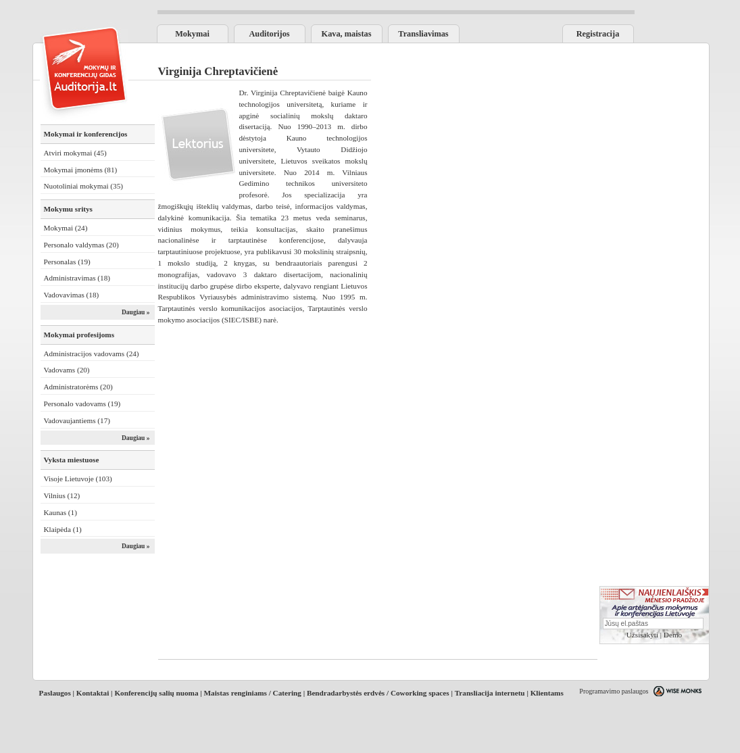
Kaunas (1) (60, 512)
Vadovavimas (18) (71, 295)
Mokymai (192, 34)
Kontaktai (92, 693)
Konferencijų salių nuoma (156, 693)
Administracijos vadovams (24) (91, 353)
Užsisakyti (642, 635)
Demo (673, 635)
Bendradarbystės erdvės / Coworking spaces (378, 693)
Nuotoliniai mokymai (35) (83, 186)
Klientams (547, 693)
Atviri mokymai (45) (75, 153)
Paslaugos (55, 693)
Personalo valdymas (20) (81, 245)
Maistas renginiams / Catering (252, 693)
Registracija (598, 34)
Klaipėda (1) (63, 529)
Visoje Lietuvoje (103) (78, 479)
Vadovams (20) (67, 370)
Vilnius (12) (62, 495)
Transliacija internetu (490, 693)
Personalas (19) (67, 262)
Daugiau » (136, 312)
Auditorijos (269, 34)
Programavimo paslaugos (613, 691)
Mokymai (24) (66, 228)
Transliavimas (423, 34)
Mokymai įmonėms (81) (81, 170)
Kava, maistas (347, 34)
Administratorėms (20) (78, 387)
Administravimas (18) (77, 278)
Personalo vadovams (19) (82, 403)
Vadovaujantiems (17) (77, 420)
